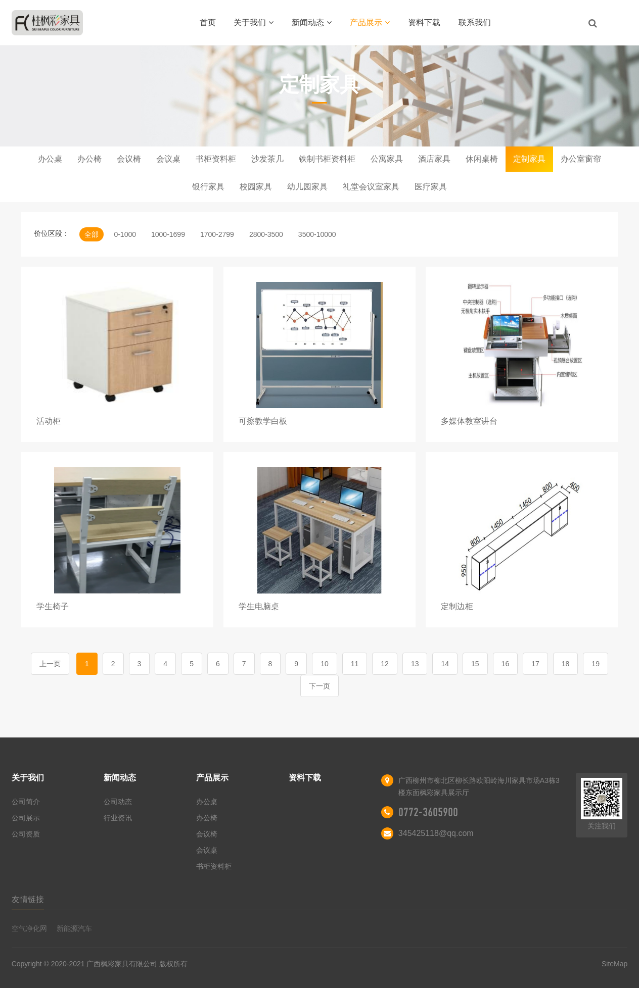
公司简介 (26, 802)
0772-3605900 (428, 812)
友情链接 (28, 899)
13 (415, 664)
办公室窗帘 (581, 159)
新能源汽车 (74, 928)
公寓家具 (387, 159)
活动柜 (48, 421)
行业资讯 (118, 818)
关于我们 (253, 22)
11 (355, 664)
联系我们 (475, 22)
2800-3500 (266, 234)
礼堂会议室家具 (371, 186)
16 (505, 664)
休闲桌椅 (482, 159)
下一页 (319, 686)
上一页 (50, 664)
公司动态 (118, 802)
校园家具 (256, 186)
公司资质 (26, 834)
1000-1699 (168, 234)
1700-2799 (217, 234)
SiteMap (614, 964)
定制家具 (529, 159)
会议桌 (168, 159)
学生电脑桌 (259, 606)
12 (385, 664)
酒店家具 (434, 159)
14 (445, 664)
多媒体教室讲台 (469, 421)
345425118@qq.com (436, 833)
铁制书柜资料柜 (327, 159)
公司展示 (26, 818)
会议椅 (129, 159)
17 (535, 664)
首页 (208, 22)
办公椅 (89, 159)
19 (595, 664)
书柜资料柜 (216, 159)
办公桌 (50, 159)
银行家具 (208, 186)
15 (475, 664)
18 (566, 664)
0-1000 (125, 234)
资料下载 (424, 22)
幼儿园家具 (307, 186)
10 (325, 664)
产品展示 (370, 22)
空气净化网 (29, 928)
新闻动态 (312, 22)
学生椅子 (52, 606)
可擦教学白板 (263, 421)
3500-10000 (317, 234)
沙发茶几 (267, 159)
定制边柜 (457, 606)
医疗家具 (431, 186)
